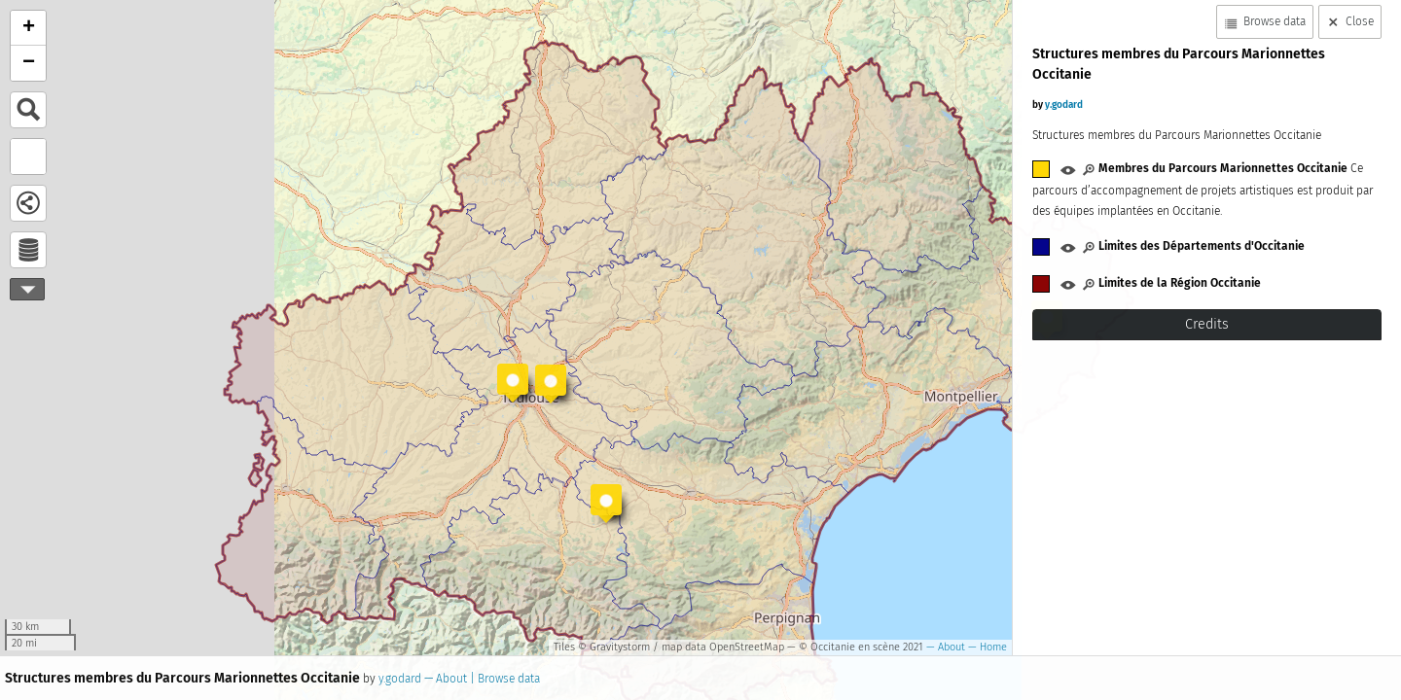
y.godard (399, 678)
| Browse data (503, 678)
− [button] (28, 63)
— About (944, 647)
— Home (986, 647)
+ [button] (28, 28)
